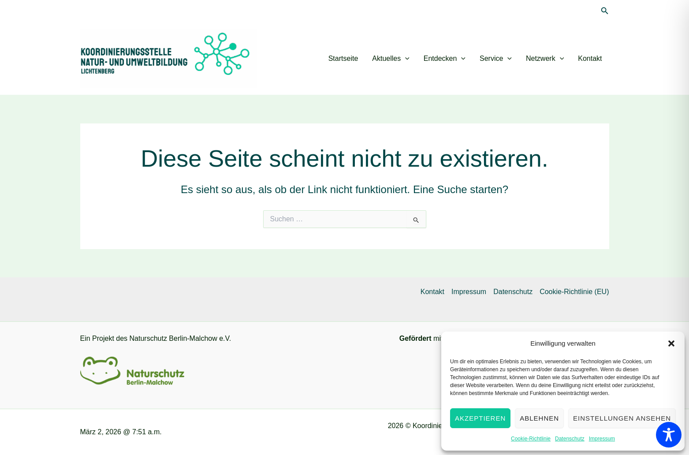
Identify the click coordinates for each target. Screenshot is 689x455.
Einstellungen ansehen (622, 418)
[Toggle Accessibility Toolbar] (668, 434)
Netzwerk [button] (545, 58)
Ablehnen (539, 418)
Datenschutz (570, 439)
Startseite (343, 58)
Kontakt (590, 58)
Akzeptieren (480, 418)
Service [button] (496, 58)
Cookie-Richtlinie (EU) (574, 291)
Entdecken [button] (445, 58)
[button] (671, 343)
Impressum (602, 439)
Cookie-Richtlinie (531, 439)
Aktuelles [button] (391, 58)
